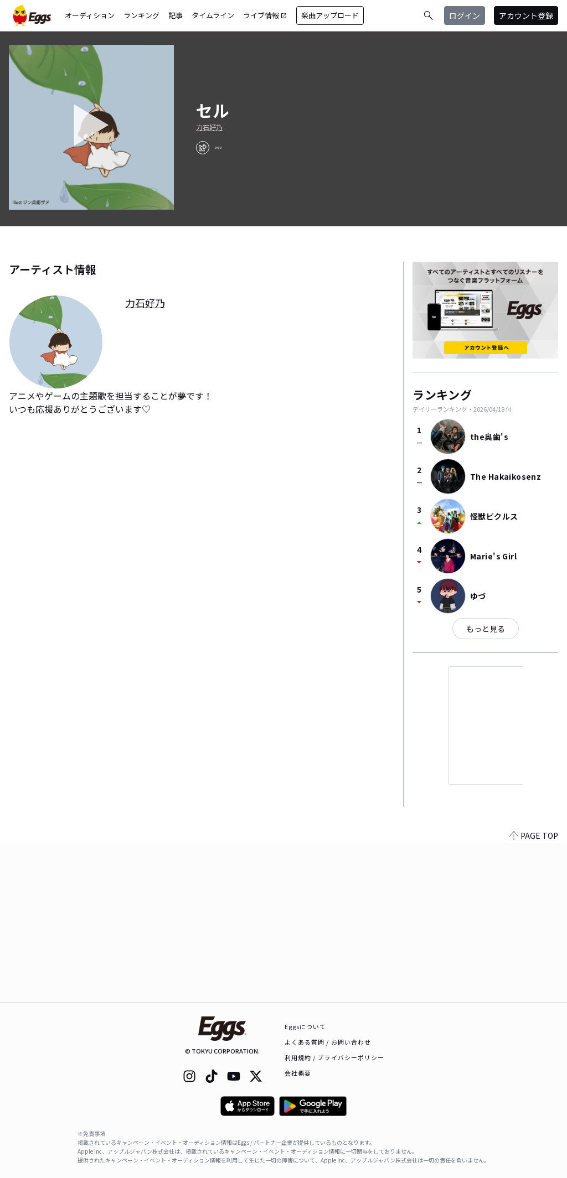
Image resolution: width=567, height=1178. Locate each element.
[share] (202, 147)
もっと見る (485, 628)
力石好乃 (209, 127)
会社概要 (298, 1072)
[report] (218, 147)
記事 (175, 15)
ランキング (141, 15)
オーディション (90, 15)
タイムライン (213, 15)
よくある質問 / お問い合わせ (328, 1041)
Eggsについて (306, 1026)
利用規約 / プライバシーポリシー (335, 1057)
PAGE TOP (533, 995)
